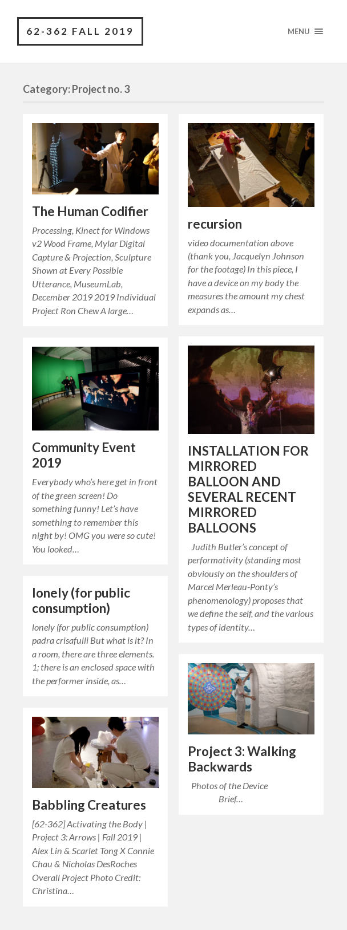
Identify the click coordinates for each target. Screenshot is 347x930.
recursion (215, 224)
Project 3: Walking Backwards (242, 759)
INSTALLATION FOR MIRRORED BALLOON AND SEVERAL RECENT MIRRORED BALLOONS (248, 489)
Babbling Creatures (89, 805)
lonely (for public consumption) (81, 600)
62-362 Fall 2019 (80, 31)
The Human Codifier (90, 211)
